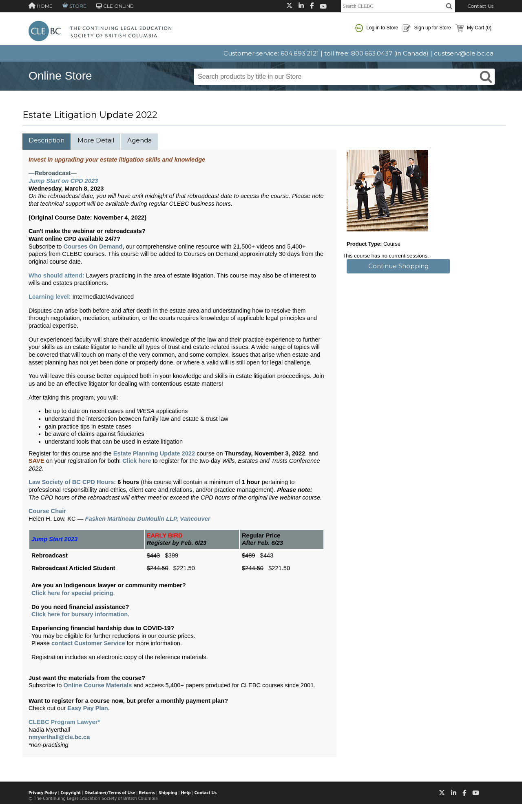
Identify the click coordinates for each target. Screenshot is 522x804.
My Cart (473, 28)
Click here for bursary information (79, 614)
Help (186, 792)
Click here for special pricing (72, 593)
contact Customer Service (88, 643)
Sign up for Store (427, 28)
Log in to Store (376, 28)
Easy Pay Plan (87, 708)
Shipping (168, 792)
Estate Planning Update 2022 (154, 453)
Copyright (71, 792)
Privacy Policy (43, 792)
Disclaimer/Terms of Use (109, 792)
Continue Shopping (398, 266)
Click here (136, 461)
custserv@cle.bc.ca (463, 53)
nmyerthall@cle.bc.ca (59, 737)
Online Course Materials (98, 685)
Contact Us (480, 6)
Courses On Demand (93, 246)
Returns (147, 792)
